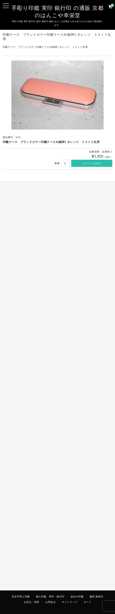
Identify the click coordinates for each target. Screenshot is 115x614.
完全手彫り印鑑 (21, 596)
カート (87, 602)
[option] (57, 95)
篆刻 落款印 (96, 596)
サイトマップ (69, 602)
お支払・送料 (31, 602)
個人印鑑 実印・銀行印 (50, 596)
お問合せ (50, 602)
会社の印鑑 (77, 596)
